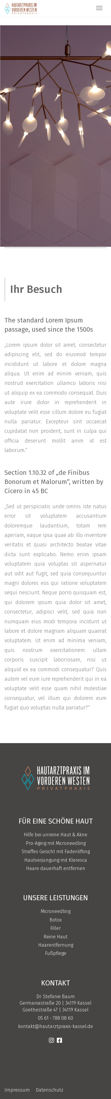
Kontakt (55, 983)
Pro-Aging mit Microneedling (56, 843)
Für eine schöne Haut (56, 821)
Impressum (17, 1090)
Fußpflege (55, 953)
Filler (55, 928)
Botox (55, 920)
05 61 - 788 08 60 (55, 1018)
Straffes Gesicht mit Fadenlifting (56, 851)
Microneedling (55, 911)
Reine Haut (55, 937)
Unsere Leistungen (55, 898)
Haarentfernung (55, 945)
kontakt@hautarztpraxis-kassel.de (55, 1026)
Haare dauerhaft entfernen (55, 868)
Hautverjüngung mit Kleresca (55, 860)
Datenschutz (49, 1090)
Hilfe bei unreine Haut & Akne (55, 834)
